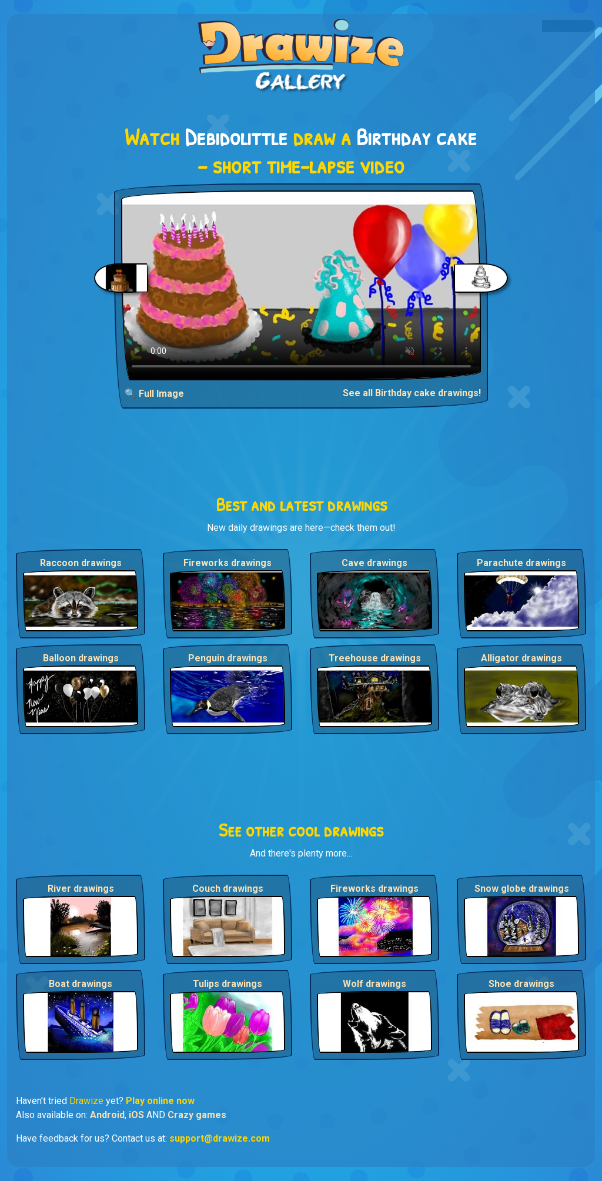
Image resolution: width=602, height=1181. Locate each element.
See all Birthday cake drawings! (412, 393)
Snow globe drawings (521, 888)
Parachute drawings (521, 562)
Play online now (160, 1100)
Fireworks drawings (227, 562)
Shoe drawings (521, 983)
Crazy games (197, 1114)
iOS (136, 1114)
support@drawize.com (219, 1138)
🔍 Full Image (154, 393)
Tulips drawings (227, 983)
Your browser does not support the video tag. (301, 285)
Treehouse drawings (375, 658)
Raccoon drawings (81, 562)
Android (107, 1114)
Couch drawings (227, 888)
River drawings (81, 888)
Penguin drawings (227, 658)
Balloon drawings (81, 658)
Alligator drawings (521, 658)
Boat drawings (80, 983)
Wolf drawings (374, 983)
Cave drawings (374, 562)
